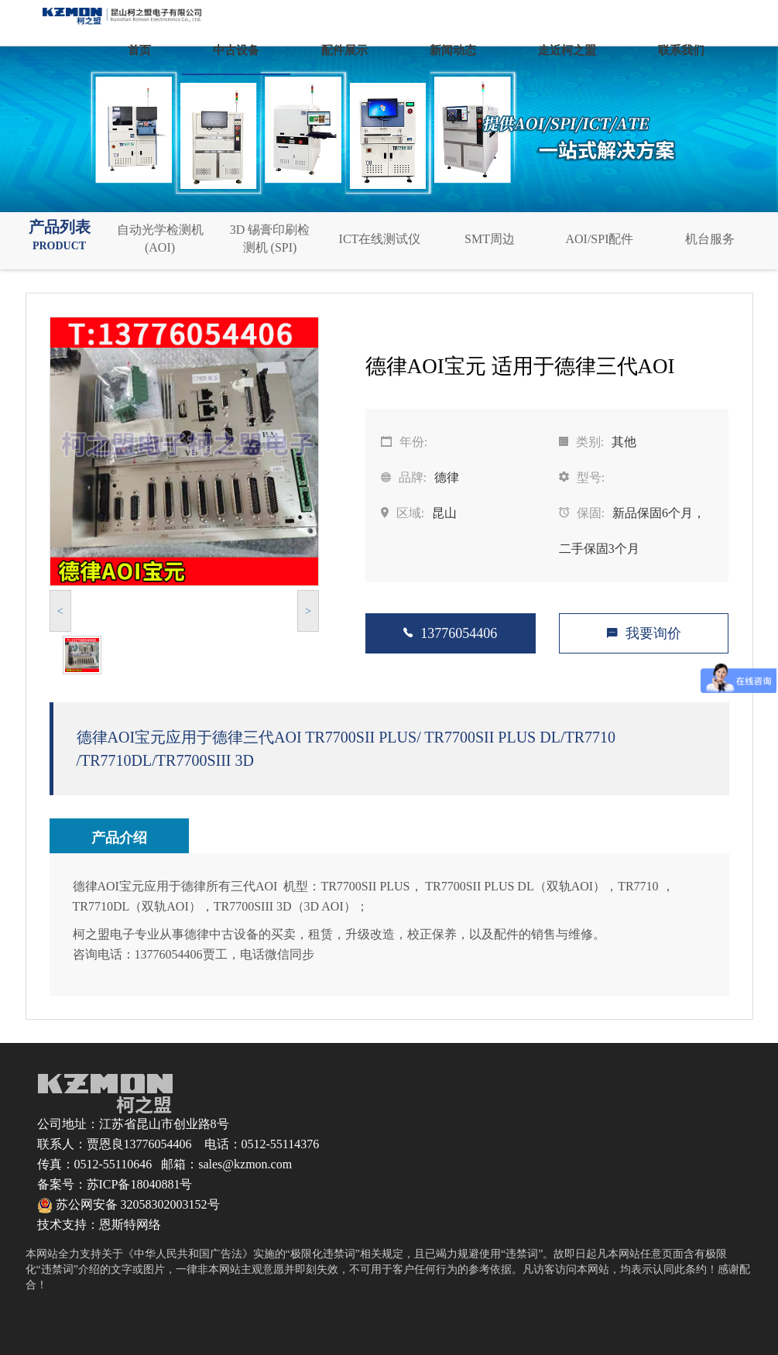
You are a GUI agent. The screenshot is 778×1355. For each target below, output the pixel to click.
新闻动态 (453, 50)
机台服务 (710, 238)
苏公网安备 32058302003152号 (128, 1204)
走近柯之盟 (567, 50)
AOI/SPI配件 (599, 238)
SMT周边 (489, 238)
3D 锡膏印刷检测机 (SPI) (270, 238)
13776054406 (450, 633)
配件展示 (344, 50)
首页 (139, 50)
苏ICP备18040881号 (140, 1184)
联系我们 (681, 50)
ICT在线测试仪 (380, 238)
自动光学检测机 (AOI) (160, 238)
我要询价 (644, 633)
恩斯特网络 (130, 1224)
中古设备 (236, 50)
